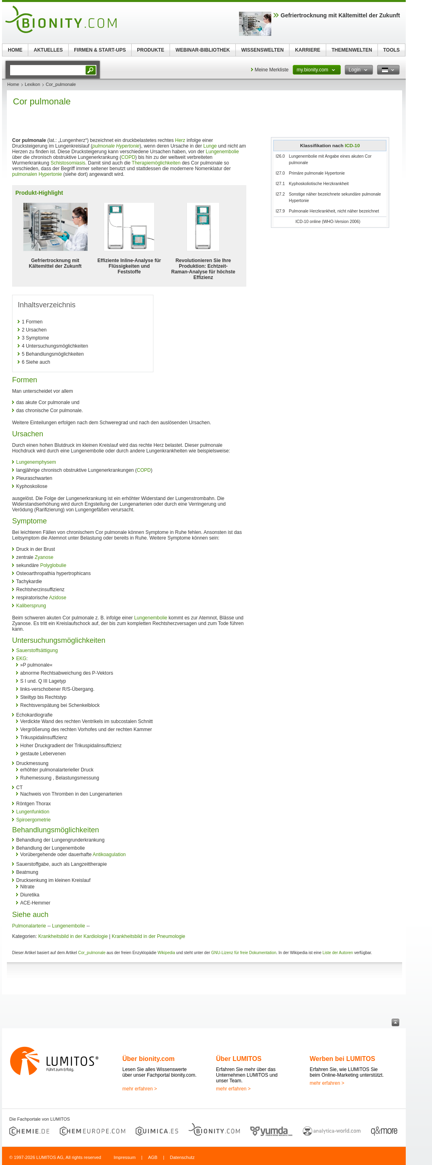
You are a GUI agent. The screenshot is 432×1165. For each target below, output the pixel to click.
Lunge (210, 146)
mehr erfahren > (139, 1089)
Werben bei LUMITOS (342, 1058)
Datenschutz (182, 1157)
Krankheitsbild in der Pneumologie (148, 936)
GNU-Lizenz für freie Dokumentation (243, 952)
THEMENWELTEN (351, 50)
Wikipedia (166, 952)
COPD (128, 157)
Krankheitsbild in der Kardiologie (73, 936)
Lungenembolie (222, 151)
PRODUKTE (150, 50)
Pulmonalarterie (29, 926)
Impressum (124, 1157)
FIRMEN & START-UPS (100, 50)
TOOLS (391, 50)
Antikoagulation (109, 854)
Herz (180, 140)
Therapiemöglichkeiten (156, 163)
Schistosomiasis (67, 163)
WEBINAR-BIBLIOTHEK (203, 50)
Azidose (57, 597)
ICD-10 (352, 145)
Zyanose (44, 557)
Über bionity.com (148, 1058)
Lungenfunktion (32, 812)
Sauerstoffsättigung (37, 650)
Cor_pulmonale (91, 952)
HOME (15, 50)
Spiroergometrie (33, 820)
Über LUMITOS (239, 1058)
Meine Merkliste (272, 70)
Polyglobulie (53, 565)
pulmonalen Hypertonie (37, 174)
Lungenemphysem (36, 462)
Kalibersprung (31, 606)
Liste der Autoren (338, 952)
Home (13, 84)
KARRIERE (308, 50)
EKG (21, 658)
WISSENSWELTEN (262, 50)
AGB (152, 1157)
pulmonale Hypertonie (116, 146)
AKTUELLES (48, 50)
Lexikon (32, 84)
